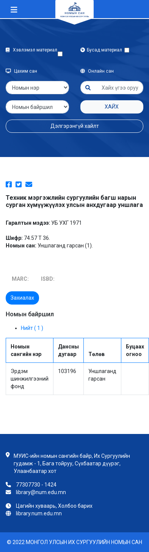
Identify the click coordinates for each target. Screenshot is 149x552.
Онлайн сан (97, 71)
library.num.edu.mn (39, 513)
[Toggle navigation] (14, 10)
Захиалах (22, 298)
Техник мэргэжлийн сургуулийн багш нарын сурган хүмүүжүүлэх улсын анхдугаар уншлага (74, 201)
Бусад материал (102, 50)
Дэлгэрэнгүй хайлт (74, 126)
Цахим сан (21, 71)
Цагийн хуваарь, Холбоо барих (54, 506)
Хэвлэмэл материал (31, 53)
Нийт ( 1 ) (32, 328)
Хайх (112, 107)
